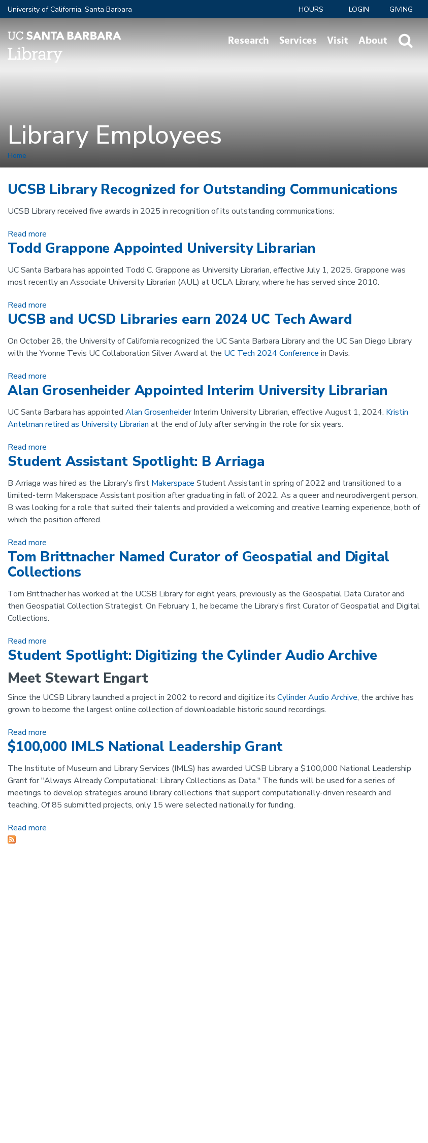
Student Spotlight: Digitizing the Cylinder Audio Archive (192, 655)
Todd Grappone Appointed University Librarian (161, 248)
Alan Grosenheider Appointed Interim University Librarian (197, 390)
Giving (401, 9)
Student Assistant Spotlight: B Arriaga (136, 461)
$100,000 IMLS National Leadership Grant (145, 746)
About (372, 41)
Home (17, 155)
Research (248, 41)
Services (298, 41)
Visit (337, 41)
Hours (311, 9)
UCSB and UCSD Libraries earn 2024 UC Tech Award (180, 319)
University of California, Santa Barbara (70, 9)
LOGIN (359, 9)
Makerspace (172, 483)
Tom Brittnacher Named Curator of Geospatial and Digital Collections (198, 565)
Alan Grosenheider (158, 412)
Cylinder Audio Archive (317, 697)
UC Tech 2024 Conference (271, 353)
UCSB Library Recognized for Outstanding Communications (203, 189)
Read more (27, 234)
